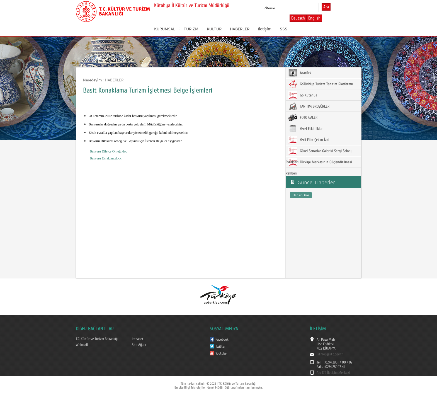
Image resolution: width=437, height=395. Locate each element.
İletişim (264, 28)
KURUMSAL (164, 28)
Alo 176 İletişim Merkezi (333, 372)
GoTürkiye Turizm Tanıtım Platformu (320, 84)
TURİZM (191, 28)
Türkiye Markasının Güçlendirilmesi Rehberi (319, 167)
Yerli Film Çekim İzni (308, 140)
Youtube (221, 353)
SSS (283, 28)
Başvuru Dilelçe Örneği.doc (108, 151)
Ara (326, 6)
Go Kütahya (302, 95)
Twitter (220, 346)
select (320, 7)
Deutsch (298, 18)
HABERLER (239, 28)
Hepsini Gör (301, 195)
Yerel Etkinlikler (305, 128)
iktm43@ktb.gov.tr (330, 354)
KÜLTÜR (214, 28)
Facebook (222, 339)
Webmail (82, 345)
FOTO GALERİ (303, 117)
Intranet (138, 339)
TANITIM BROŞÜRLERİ (309, 106)
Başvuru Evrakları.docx (106, 158)
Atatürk (299, 73)
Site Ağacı (139, 345)
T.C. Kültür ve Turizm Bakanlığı (97, 339)
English (314, 18)
